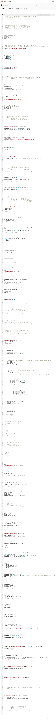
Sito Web (53, 718)
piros (4, 5)
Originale (48, 14)
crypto (18, 11)
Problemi (9, 8)
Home (5, 1)
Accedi (52, 1)
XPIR (8, 5)
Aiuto (13, 1)
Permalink (39, 14)
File (3, 8)
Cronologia (44, 14)
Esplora (9, 1)
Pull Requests (18, 8)
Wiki (25, 8)
